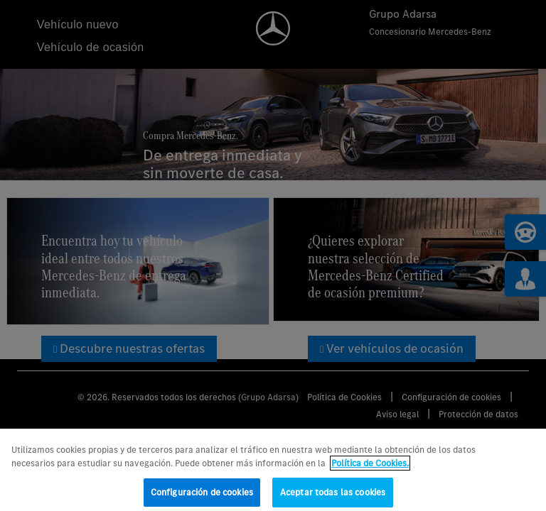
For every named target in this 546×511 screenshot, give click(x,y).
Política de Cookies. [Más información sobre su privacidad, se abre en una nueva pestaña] (370, 468)
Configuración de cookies (202, 496)
